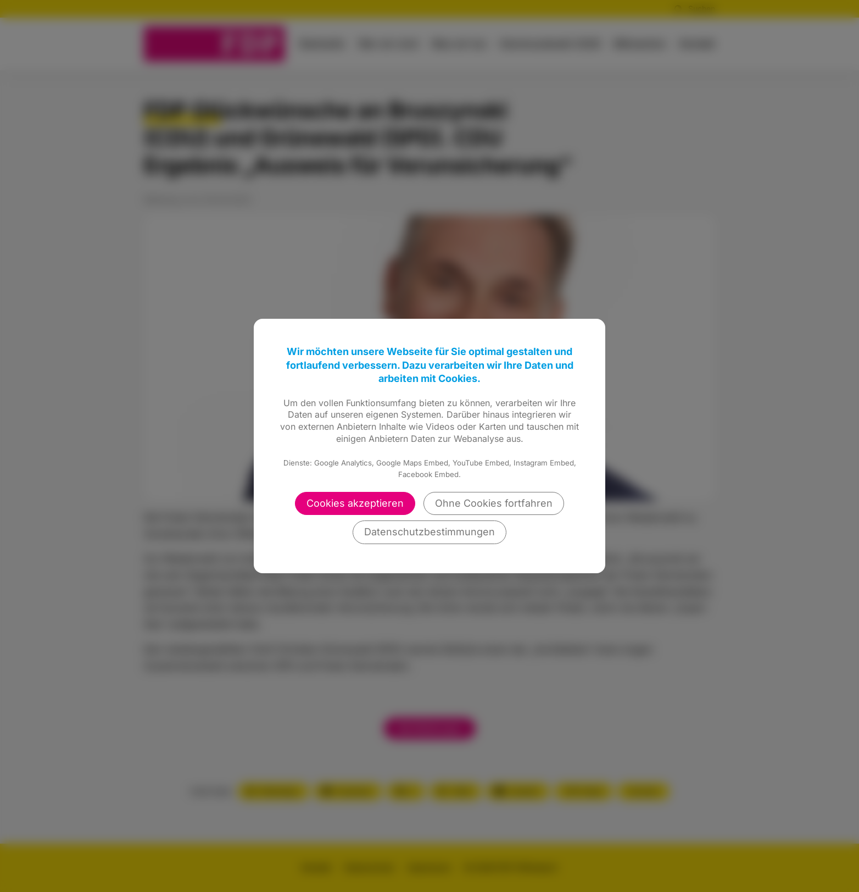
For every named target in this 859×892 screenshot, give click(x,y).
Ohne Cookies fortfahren (494, 503)
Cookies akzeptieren (355, 503)
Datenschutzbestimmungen (429, 532)
